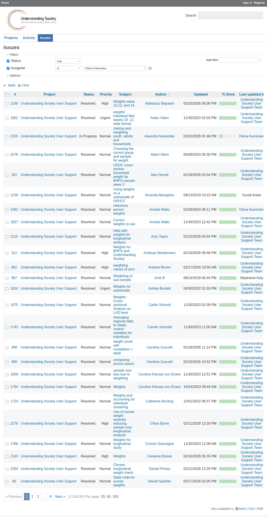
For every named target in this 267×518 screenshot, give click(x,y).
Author (160, 94)
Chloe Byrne (159, 423)
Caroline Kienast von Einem (159, 374)
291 (14, 175)
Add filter (212, 60)
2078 (14, 154)
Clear (25, 85)
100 (115, 496)
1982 (14, 209)
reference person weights (120, 209)
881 (14, 267)
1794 (14, 387)
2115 (14, 236)
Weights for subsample (122, 288)
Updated (201, 94)
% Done (228, 94)
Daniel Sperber (159, 481)
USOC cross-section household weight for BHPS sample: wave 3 (124, 174)
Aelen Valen (159, 118)
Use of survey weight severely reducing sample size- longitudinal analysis (123, 423)
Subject (125, 94)
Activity (29, 38)
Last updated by (252, 94)
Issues (45, 38)
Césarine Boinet (159, 456)
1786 (14, 444)
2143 (14, 456)
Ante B (159, 278)
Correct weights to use (124, 222)
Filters (14, 54)
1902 (14, 118)
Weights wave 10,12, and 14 (124, 103)
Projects (11, 38)
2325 (14, 136)
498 (14, 347)
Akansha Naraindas (159, 136)
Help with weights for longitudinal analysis (122, 236)
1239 (14, 195)
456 (14, 362)
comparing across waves (123, 362)
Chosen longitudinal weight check (123, 468)
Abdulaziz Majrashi (159, 103)
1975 (14, 305)
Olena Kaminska (251, 136)
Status (15, 61)
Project (49, 94)
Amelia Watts (159, 209)
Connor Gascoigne (159, 444)
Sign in (247, 2)
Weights (119, 387)
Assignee (17, 68)
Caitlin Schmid (160, 305)
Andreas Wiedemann (159, 253)
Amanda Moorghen (159, 195)
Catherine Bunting (159, 401)
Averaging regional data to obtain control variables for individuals (123, 327)
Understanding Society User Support (49, 103)
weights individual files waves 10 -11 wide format (124, 118)
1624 (14, 288)
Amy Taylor (159, 236)
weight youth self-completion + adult (123, 347)
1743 (14, 327)
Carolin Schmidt (159, 327)
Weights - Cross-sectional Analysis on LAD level (122, 304)
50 (109, 496)
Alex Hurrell (160, 175)
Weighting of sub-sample (122, 278)
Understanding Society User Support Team (251, 103)
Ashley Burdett (159, 288)
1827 (14, 222)
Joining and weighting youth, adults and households (123, 136)
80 (14, 481)
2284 (14, 469)
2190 (14, 103)
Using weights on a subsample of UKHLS (124, 195)
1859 (14, 374)
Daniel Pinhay (159, 469)
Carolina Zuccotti (160, 347)
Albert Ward (160, 154)
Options (15, 75)
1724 (14, 401)
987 (14, 278)
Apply (12, 85)
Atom (242, 508)
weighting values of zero (124, 267)
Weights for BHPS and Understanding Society (124, 253)
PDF (260, 508)
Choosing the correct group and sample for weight (123, 154)
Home (5, 2)
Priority (106, 94)
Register (259, 2)
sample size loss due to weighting (122, 374)
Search (190, 15)
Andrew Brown (159, 267)
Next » (60, 496)
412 (14, 253)
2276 (14, 423)
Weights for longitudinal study (122, 443)
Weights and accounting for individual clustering (124, 401)
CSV (251, 508)
